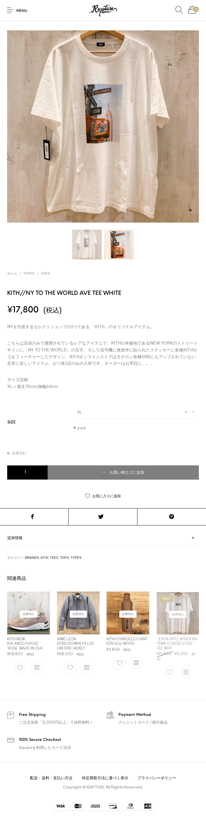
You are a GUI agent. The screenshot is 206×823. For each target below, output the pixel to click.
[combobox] (136, 412)
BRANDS (32, 558)
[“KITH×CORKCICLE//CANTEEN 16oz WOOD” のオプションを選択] (135, 661)
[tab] (103, 538)
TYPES (28, 273)
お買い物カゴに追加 (127, 473)
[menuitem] (51, 778)
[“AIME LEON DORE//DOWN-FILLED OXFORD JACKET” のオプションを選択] (86, 667)
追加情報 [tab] (15, 538)
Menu (21, 11)
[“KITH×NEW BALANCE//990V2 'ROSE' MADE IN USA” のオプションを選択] (37, 667)
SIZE (11, 422)
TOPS (45, 273)
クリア (81, 428)
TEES (54, 558)
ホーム (12, 273)
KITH (44, 558)
